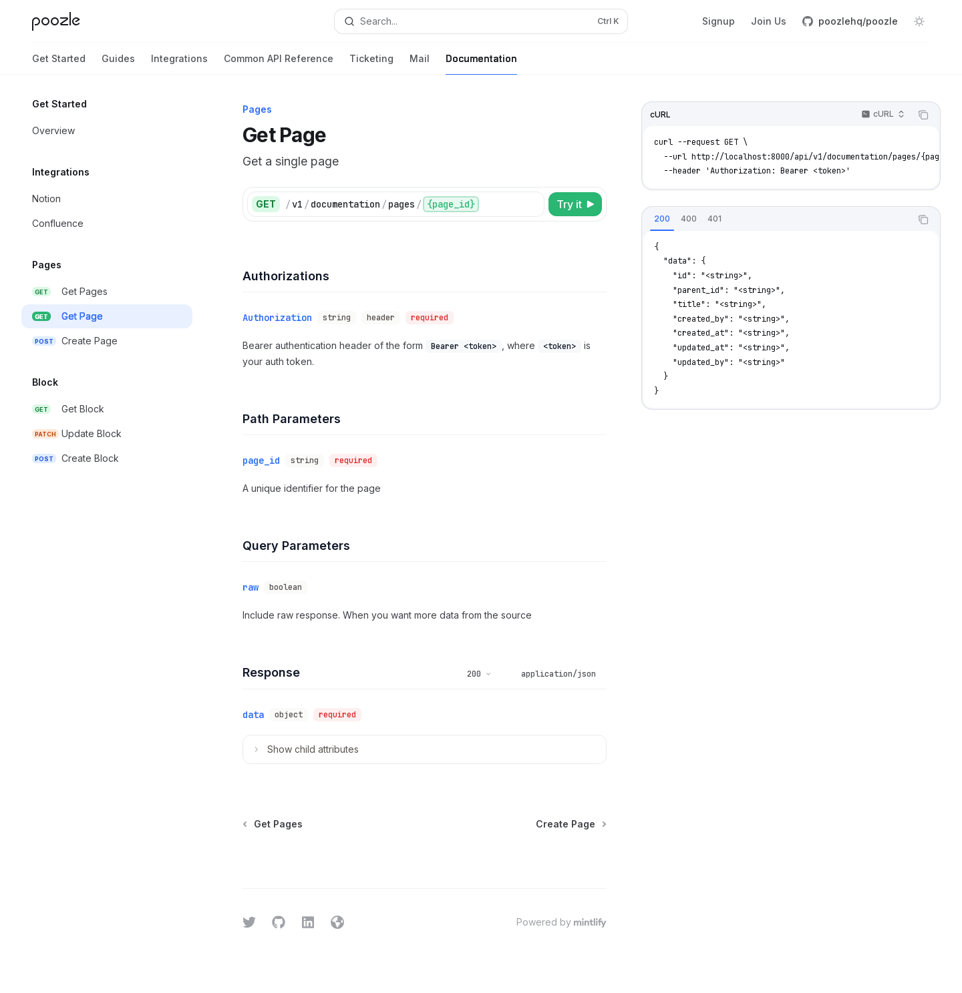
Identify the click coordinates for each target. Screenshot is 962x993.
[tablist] (776, 219)
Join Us (768, 21)
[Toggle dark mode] (919, 21)
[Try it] (575, 204)
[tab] (662, 219)
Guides (118, 64)
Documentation (481, 64)
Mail (420, 64)
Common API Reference (278, 64)
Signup (718, 21)
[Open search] (481, 21)
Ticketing (371, 64)
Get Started (59, 64)
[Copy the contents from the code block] (923, 114)
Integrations (179, 64)
